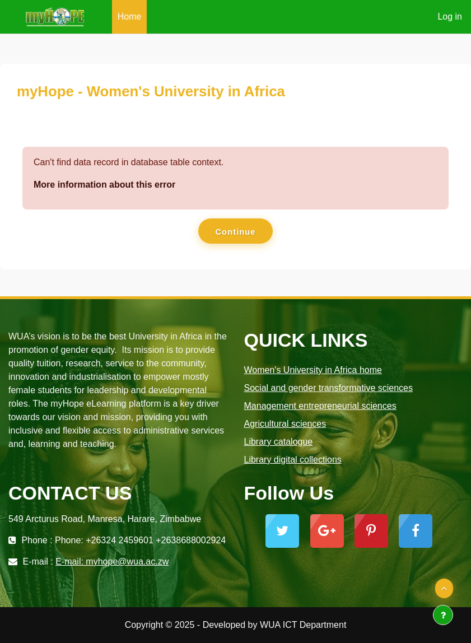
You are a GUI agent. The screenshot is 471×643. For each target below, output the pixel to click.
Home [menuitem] (130, 16)
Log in (449, 16)
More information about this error (104, 184)
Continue (235, 231)
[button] (444, 588)
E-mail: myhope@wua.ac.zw (112, 561)
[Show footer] (443, 615)
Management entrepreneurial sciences (320, 406)
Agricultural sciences (285, 423)
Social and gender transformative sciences (328, 388)
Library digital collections (293, 459)
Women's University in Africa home (313, 370)
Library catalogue (278, 441)
